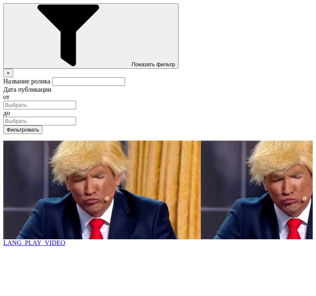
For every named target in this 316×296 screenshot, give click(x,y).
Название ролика (27, 81)
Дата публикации (27, 89)
